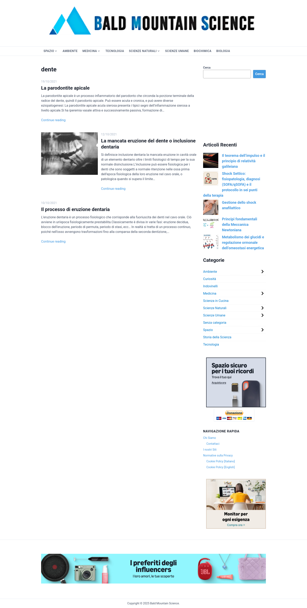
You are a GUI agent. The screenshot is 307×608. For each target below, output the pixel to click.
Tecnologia (115, 51)
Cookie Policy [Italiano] (220, 461)
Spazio (49, 51)
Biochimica (202, 51)
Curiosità (209, 279)
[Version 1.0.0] (236, 406)
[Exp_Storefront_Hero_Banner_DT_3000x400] (153, 582)
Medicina (89, 51)
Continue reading (53, 120)
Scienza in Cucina (215, 301)
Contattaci (213, 443)
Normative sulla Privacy (218, 455)
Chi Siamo (209, 437)
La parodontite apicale (65, 88)
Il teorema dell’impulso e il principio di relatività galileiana (243, 161)
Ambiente (70, 51)
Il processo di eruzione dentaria (75, 209)
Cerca (207, 67)
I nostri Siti (209, 449)
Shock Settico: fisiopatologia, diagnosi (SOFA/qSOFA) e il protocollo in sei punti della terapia (231, 184)
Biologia (223, 51)
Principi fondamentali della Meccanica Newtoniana (239, 224)
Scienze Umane (177, 51)
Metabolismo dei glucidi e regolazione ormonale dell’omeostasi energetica (243, 242)
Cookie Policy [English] (220, 467)
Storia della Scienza (217, 337)
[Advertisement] (234, 110)
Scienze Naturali (143, 51)
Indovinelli (210, 286)
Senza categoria (214, 323)
